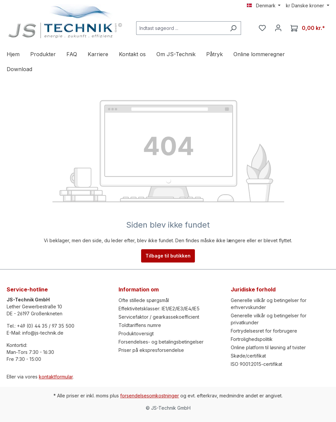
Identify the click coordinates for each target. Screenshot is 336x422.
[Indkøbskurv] (307, 28)
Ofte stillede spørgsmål (144, 300)
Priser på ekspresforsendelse (151, 350)
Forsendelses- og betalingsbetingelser (161, 342)
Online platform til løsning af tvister (268, 347)
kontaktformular (56, 376)
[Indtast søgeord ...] (181, 28)
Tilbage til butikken (168, 256)
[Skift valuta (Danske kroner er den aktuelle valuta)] (307, 5)
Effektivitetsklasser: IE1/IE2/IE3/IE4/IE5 (159, 308)
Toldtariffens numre (140, 325)
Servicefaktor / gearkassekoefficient (159, 317)
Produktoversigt (136, 333)
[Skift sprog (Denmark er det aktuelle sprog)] (264, 5)
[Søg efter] (233, 28)
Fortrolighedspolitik (252, 339)
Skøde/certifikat (248, 356)
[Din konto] (278, 28)
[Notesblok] (262, 28)
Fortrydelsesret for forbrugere (264, 331)
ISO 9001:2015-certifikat (256, 364)
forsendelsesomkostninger (149, 395)
